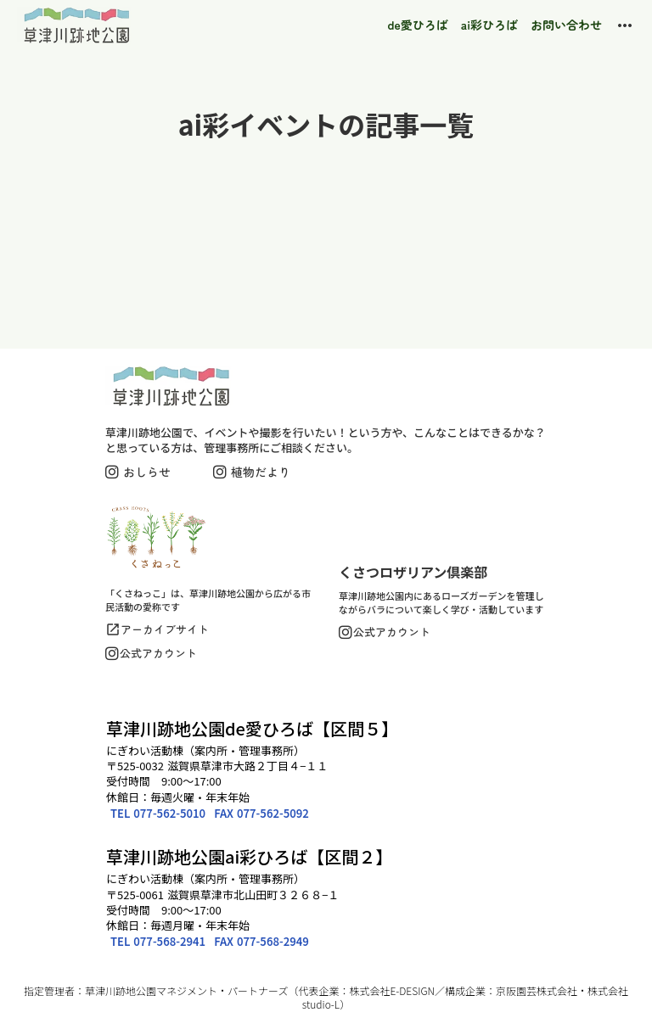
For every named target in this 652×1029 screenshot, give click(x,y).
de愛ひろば (418, 25)
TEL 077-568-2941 (157, 941)
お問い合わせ (566, 25)
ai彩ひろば (489, 25)
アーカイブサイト (165, 629)
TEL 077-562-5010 (157, 813)
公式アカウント (158, 652)
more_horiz (625, 25)
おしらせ (147, 472)
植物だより (260, 472)
